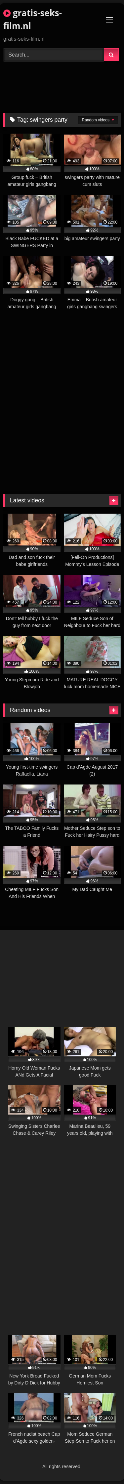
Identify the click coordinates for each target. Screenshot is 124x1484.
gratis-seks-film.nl (32, 19)
